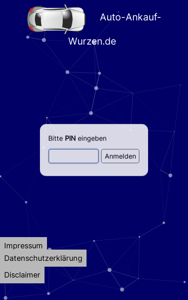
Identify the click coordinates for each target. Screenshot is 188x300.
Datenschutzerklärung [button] (43, 258)
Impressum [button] (23, 245)
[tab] (23, 245)
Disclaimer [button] (22, 274)
